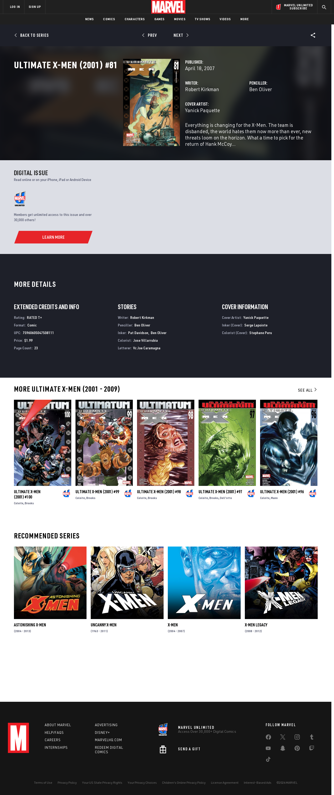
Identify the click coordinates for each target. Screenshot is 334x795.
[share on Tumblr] (311, 738)
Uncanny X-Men (104, 674)
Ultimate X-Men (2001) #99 (97, 541)
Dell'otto (226, 547)
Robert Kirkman (126, 112)
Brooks (29, 552)
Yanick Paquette (126, 133)
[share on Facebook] (268, 738)
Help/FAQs (54, 732)
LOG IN (15, 7)
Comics (109, 19)
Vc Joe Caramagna (146, 397)
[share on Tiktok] (268, 760)
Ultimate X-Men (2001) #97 (220, 541)
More (244, 19)
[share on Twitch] (311, 749)
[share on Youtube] (268, 749)
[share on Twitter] (282, 738)
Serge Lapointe (255, 374)
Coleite (18, 552)
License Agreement (225, 782)
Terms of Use (43, 782)
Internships (56, 747)
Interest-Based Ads (257, 782)
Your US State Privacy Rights (102, 782)
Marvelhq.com (108, 740)
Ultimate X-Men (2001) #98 (159, 541)
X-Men (173, 674)
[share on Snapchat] (282, 749)
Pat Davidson (138, 382)
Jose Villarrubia (145, 389)
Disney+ (102, 732)
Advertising (106, 725)
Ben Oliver (222, 112)
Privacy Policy (67, 782)
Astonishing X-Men (30, 674)
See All (307, 439)
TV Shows (202, 19)
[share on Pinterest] (297, 749)
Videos (225, 19)
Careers (53, 740)
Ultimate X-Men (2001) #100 (27, 543)
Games (159, 19)
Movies (179, 19)
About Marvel (58, 725)
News (89, 19)
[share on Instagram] (297, 738)
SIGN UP (35, 7)
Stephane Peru (260, 382)
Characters (135, 19)
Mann (274, 547)
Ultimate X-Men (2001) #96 (282, 541)
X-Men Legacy (256, 674)
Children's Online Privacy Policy (184, 782)
